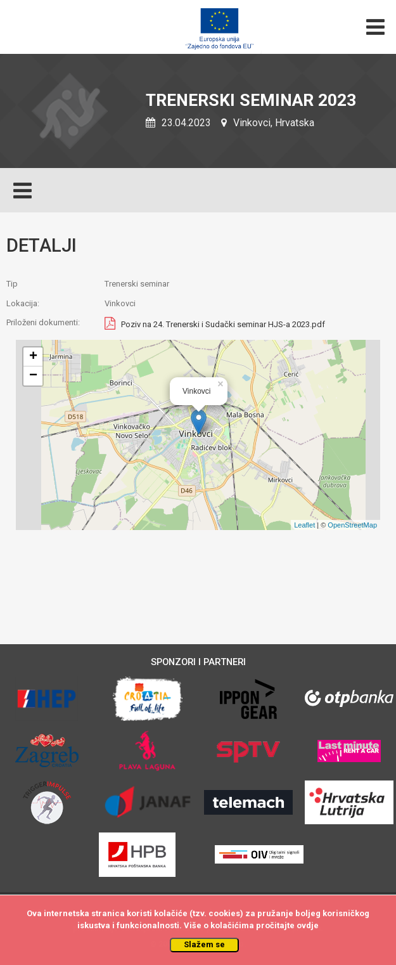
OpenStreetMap (352, 525)
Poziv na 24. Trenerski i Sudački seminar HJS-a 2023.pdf (223, 325)
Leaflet (304, 525)
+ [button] (33, 356)
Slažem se (204, 944)
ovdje (308, 925)
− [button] (33, 375)
